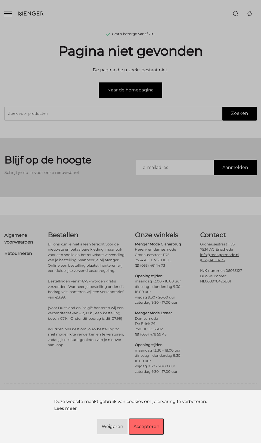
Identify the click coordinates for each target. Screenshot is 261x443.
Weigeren (112, 426)
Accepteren (146, 426)
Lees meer (65, 408)
